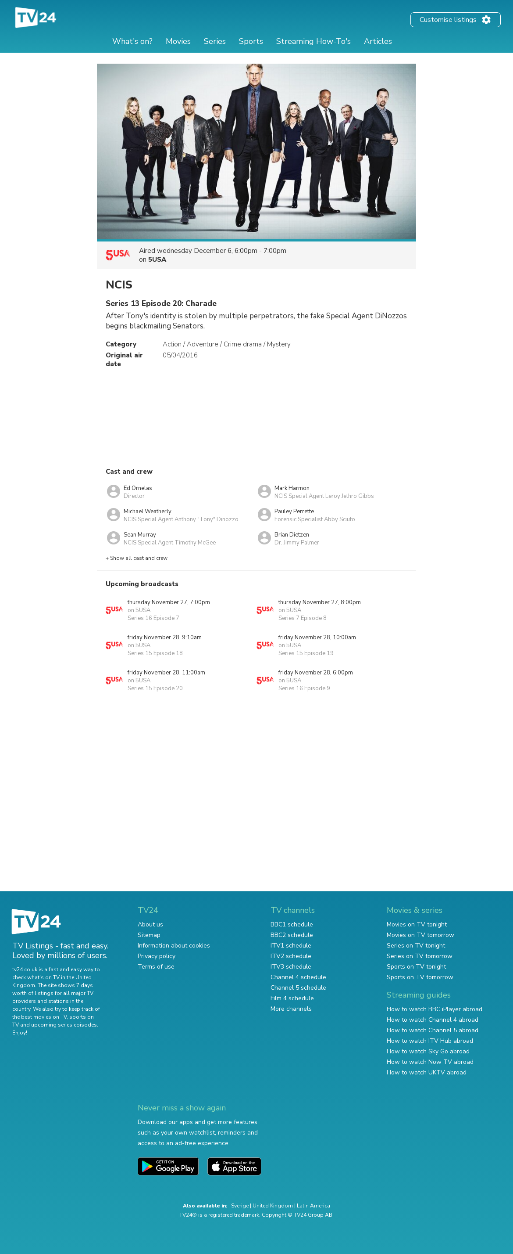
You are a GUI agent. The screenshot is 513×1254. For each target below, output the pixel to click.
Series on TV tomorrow (419, 956)
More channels (291, 1009)
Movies (178, 41)
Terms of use (156, 966)
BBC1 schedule (292, 924)
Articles (378, 41)
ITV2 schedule (291, 956)
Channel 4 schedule (298, 977)
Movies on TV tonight (417, 924)
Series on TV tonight (416, 945)
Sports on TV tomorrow (420, 977)
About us (150, 924)
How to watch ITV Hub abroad (430, 1041)
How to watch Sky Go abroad (428, 1051)
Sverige (240, 1205)
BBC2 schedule (292, 935)
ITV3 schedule (291, 966)
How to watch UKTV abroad (427, 1072)
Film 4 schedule (292, 998)
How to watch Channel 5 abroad (432, 1030)
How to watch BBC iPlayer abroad (434, 1009)
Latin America (313, 1205)
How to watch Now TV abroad (430, 1062)
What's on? (132, 41)
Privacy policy (156, 956)
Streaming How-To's (313, 41)
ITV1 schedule (291, 945)
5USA (157, 259)
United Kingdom (273, 1205)
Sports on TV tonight (416, 966)
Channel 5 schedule (298, 988)
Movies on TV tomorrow (420, 935)
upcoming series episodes (64, 1024)
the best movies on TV (39, 1016)
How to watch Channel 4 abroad (432, 1020)
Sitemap (149, 935)
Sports (251, 41)
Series (215, 41)
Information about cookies (174, 945)
